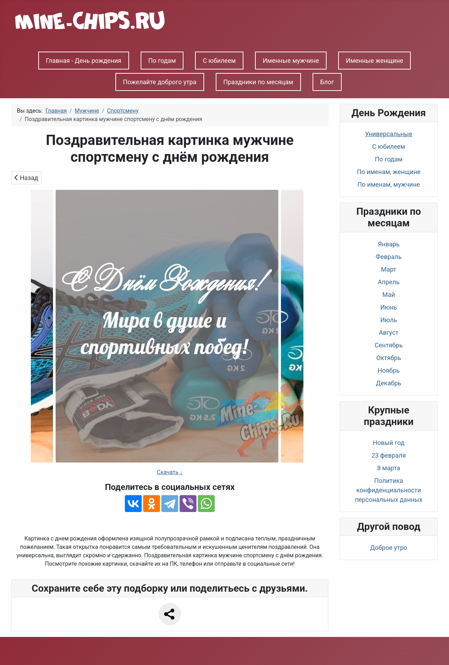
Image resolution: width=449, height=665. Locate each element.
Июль (388, 320)
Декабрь (388, 383)
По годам (162, 60)
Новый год (388, 442)
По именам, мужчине (388, 184)
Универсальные (388, 134)
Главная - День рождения (83, 60)
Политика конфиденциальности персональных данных (388, 490)
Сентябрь (389, 345)
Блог (327, 82)
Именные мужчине (291, 60)
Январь (389, 244)
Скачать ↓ (169, 472)
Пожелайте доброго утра (159, 82)
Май (388, 294)
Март (388, 269)
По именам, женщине (388, 171)
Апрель (389, 282)
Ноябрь (389, 370)
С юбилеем (219, 60)
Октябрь (388, 357)
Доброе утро (388, 547)
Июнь (388, 307)
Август (388, 332)
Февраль (389, 256)
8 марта (388, 468)
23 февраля (388, 455)
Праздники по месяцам (258, 82)
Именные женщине (374, 60)
